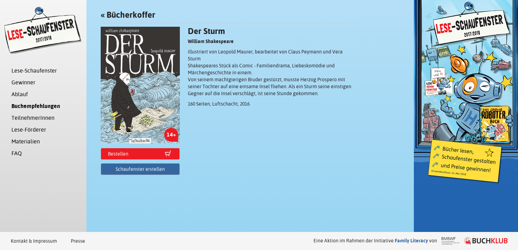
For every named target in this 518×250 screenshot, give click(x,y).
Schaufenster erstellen (140, 169)
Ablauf (19, 94)
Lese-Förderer (28, 129)
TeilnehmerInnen (33, 118)
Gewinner (23, 82)
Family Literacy (411, 240)
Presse (78, 241)
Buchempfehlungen (35, 106)
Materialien (25, 141)
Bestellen (118, 154)
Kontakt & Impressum (34, 241)
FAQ (16, 153)
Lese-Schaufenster (34, 70)
